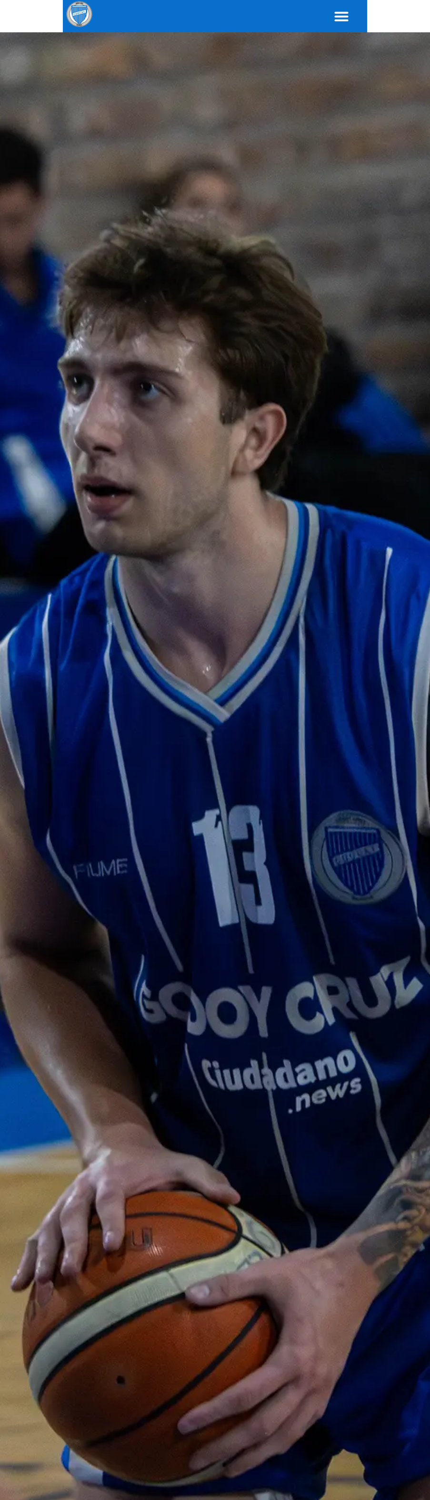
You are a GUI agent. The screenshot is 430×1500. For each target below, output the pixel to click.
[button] (404, 16)
